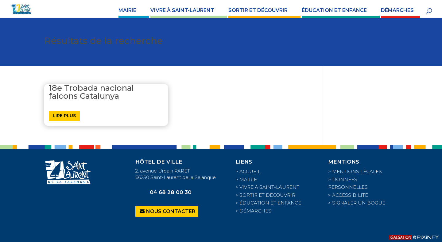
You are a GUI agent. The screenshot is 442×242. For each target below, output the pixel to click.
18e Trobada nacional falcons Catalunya (91, 92)
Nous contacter (170, 211)
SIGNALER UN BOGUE (358, 203)
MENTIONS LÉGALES (357, 171)
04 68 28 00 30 (171, 192)
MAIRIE (127, 10)
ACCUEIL (250, 171)
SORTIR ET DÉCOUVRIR (258, 10)
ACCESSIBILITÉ (350, 195)
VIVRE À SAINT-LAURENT (182, 10)
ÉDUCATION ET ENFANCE (334, 10)
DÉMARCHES (397, 10)
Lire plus (64, 115)
